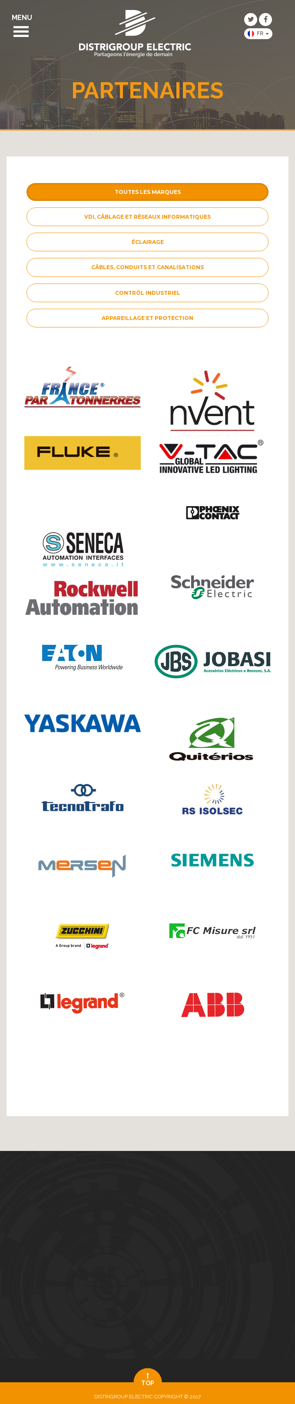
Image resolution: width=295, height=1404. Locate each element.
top (147, 1380)
